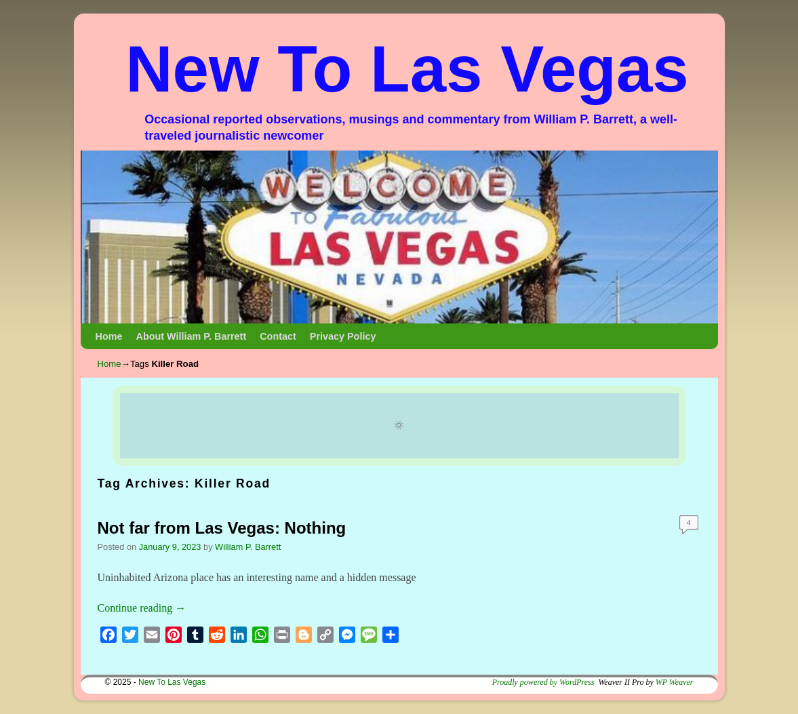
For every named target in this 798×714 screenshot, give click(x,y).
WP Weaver (675, 682)
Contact (278, 336)
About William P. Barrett (191, 336)
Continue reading (142, 608)
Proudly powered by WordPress (543, 682)
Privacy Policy (343, 336)
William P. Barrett (248, 547)
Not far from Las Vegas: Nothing (222, 528)
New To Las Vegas (407, 69)
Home (109, 336)
